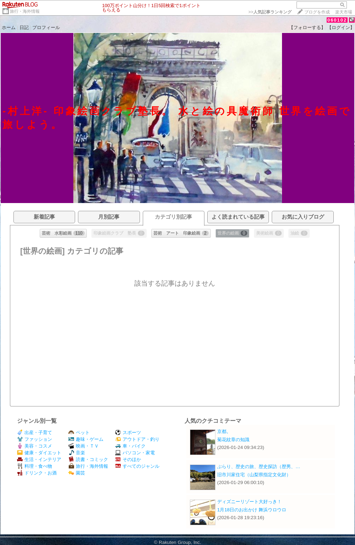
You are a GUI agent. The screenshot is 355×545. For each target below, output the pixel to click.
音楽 (76, 452)
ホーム (9, 27)
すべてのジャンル (137, 466)
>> (270, 12)
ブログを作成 (317, 12)
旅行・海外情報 (25, 11)
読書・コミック (88, 459)
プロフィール (46, 27)
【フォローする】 (307, 27)
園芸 (76, 473)
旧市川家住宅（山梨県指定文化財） (254, 474)
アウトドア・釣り (137, 439)
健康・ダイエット (39, 452)
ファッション (34, 439)
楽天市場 (343, 12)
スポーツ (128, 432)
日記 (24, 27)
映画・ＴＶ (83, 446)
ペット (79, 432)
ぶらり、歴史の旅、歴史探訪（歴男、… (258, 466)
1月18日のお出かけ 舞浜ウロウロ (251, 509)
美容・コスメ (34, 446)
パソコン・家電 (135, 452)
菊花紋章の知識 (233, 439)
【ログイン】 (341, 27)
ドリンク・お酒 (37, 473)
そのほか (128, 459)
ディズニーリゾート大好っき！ (249, 501)
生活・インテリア (39, 459)
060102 (337, 20)
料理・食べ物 (34, 466)
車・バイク (130, 446)
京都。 (224, 431)
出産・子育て (34, 432)
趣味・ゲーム (85, 439)
